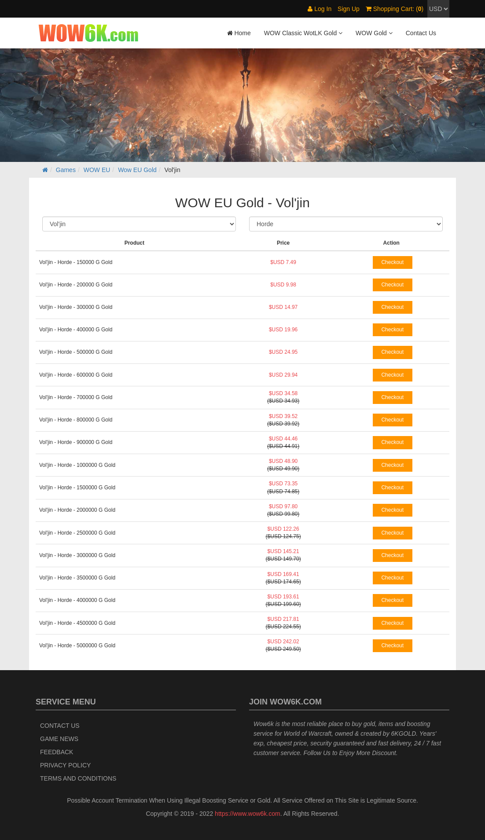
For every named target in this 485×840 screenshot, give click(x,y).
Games (66, 169)
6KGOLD (403, 733)
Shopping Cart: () (394, 8)
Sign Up (349, 8)
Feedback (56, 752)
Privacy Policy (65, 765)
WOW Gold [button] (374, 33)
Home (239, 33)
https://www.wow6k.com (247, 813)
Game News (59, 738)
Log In (319, 8)
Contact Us (421, 33)
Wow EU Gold (137, 169)
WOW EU (97, 169)
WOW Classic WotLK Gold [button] (303, 33)
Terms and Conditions (78, 778)
